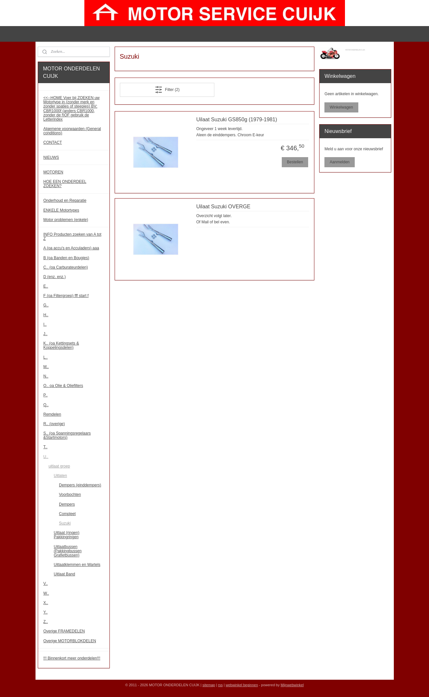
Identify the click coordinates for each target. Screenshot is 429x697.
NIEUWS (51, 157)
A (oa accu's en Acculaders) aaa (71, 248)
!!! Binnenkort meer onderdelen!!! (71, 658)
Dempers (67, 504)
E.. (45, 286)
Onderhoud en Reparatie (64, 200)
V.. (45, 583)
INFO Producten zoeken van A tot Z (72, 236)
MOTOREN (53, 172)
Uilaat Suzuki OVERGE (223, 206)
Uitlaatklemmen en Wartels (77, 564)
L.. (45, 357)
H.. (45, 315)
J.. (45, 334)
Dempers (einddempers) (80, 485)
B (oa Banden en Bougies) (66, 258)
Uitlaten (60, 475)
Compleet (67, 514)
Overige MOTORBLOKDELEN (69, 641)
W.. (46, 593)
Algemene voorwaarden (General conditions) (72, 130)
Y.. (45, 612)
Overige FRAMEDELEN (64, 631)
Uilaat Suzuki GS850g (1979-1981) (236, 119)
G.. (46, 305)
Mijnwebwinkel (292, 685)
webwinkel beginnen (242, 685)
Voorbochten (70, 494)
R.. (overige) (54, 424)
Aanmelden (340, 162)
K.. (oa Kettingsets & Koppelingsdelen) (61, 345)
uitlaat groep (59, 466)
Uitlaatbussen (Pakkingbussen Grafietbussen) (67, 550)
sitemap (209, 685)
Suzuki (65, 523)
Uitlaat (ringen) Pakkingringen (66, 534)
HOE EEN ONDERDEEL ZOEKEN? (64, 183)
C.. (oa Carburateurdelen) (65, 267)
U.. (45, 456)
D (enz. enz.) (54, 276)
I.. (45, 324)
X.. (45, 603)
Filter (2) (167, 90)
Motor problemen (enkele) (65, 219)
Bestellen (295, 162)
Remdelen (52, 414)
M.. (46, 366)
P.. (45, 395)
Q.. (46, 405)
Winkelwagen (341, 107)
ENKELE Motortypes (61, 210)
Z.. (45, 621)
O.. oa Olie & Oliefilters (63, 385)
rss (220, 685)
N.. (45, 376)
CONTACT (52, 142)
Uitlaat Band (64, 574)
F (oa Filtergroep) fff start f (66, 295)
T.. (45, 447)
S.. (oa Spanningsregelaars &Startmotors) (67, 435)
